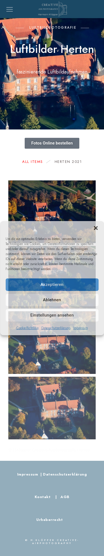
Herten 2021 (68, 161)
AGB (64, 496)
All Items (35, 161)
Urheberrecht (49, 519)
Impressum (80, 328)
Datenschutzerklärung (55, 328)
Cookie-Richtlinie (27, 328)
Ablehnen (52, 299)
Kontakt (43, 496)
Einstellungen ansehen (52, 315)
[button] (95, 228)
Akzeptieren (52, 284)
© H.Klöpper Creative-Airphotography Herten (49, 450)
